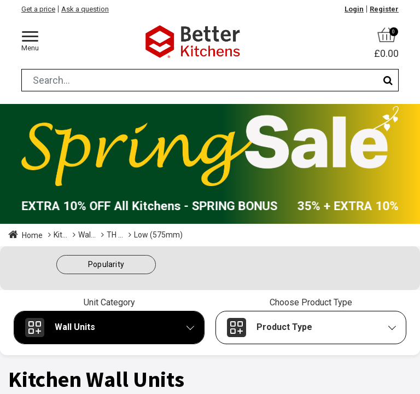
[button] (106, 264)
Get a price (38, 9)
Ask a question (85, 9)
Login (354, 9)
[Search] (388, 80)
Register (384, 9)
